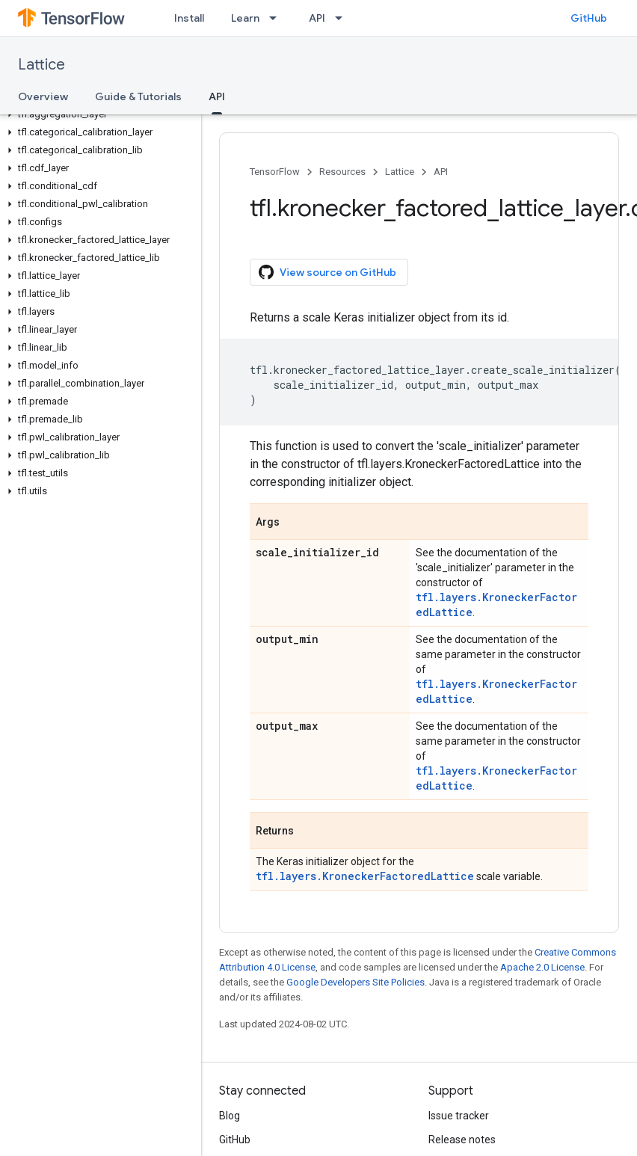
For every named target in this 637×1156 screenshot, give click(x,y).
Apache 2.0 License (542, 967)
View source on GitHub (327, 272)
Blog (229, 1116)
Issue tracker (458, 1116)
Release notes (462, 1140)
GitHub (588, 18)
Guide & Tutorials (138, 96)
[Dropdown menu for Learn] (277, 18)
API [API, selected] (217, 96)
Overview (43, 96)
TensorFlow (275, 171)
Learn (245, 18)
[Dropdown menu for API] (343, 18)
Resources (342, 171)
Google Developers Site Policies (355, 982)
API (317, 18)
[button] (97, 114)
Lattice (41, 64)
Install (189, 18)
